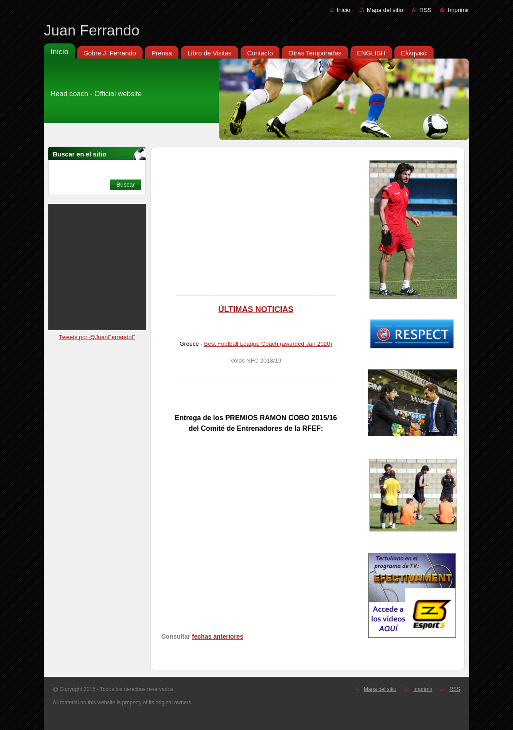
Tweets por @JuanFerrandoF (97, 337)
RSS (425, 10)
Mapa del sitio (385, 10)
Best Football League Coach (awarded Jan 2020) (268, 343)
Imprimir (458, 10)
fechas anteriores (217, 636)
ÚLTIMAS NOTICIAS (256, 309)
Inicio (343, 10)
